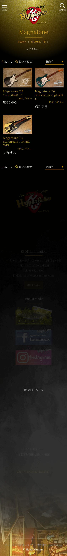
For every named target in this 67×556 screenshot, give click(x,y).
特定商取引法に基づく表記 (34, 454)
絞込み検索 (25, 62)
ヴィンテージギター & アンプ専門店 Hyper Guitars (34, 545)
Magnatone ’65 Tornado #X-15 (13, 93)
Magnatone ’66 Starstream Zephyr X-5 (49, 95)
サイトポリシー (33, 449)
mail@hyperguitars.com (38, 275)
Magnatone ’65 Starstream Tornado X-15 (16, 141)
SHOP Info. (33, 285)
